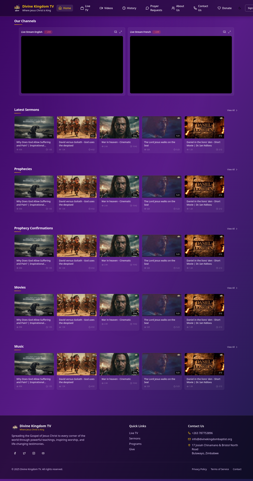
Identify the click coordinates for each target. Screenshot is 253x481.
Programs (135, 446)
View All (232, 111)
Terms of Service (220, 471)
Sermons (134, 440)
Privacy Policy (199, 471)
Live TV (133, 435)
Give (132, 451)
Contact (237, 471)
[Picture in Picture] (116, 32)
